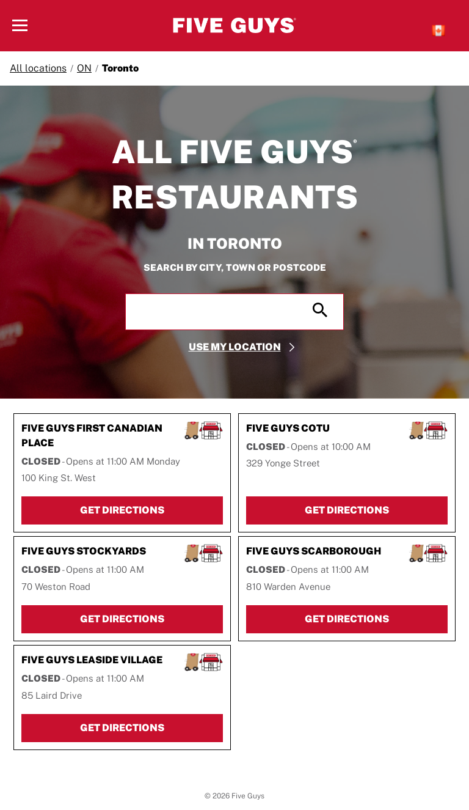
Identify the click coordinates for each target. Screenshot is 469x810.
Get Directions (151, 509)
